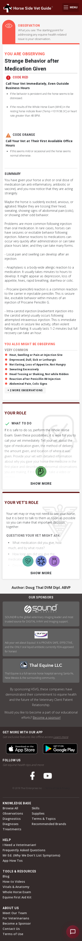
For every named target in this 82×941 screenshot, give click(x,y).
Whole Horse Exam (17, 892)
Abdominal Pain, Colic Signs (28, 384)
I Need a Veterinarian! (19, 845)
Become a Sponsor (17, 923)
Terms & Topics (44, 819)
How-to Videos (14, 881)
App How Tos (13, 860)
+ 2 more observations (25, 390)
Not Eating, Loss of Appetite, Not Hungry (37, 364)
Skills (35, 808)
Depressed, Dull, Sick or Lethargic (32, 360)
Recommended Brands (49, 824)
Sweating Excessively (24, 369)
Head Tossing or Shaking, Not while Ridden (39, 374)
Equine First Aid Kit (17, 897)
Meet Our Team (15, 913)
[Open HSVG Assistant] (72, 931)
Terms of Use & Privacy (57, 788)
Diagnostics (12, 819)
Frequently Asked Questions (24, 850)
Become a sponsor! (47, 717)
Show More (41, 483)
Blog (6, 876)
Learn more (60, 737)
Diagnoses (10, 824)
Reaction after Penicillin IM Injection (35, 379)
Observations (13, 813)
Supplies (38, 813)
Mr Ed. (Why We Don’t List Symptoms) (31, 855)
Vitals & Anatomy (16, 887)
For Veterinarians (16, 918)
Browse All (10, 808)
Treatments (12, 829)
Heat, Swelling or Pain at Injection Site (36, 355)
